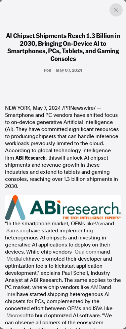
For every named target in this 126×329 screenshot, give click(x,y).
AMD (96, 287)
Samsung (17, 231)
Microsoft (17, 315)
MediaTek (17, 259)
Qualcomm (88, 252)
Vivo (100, 224)
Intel (11, 294)
